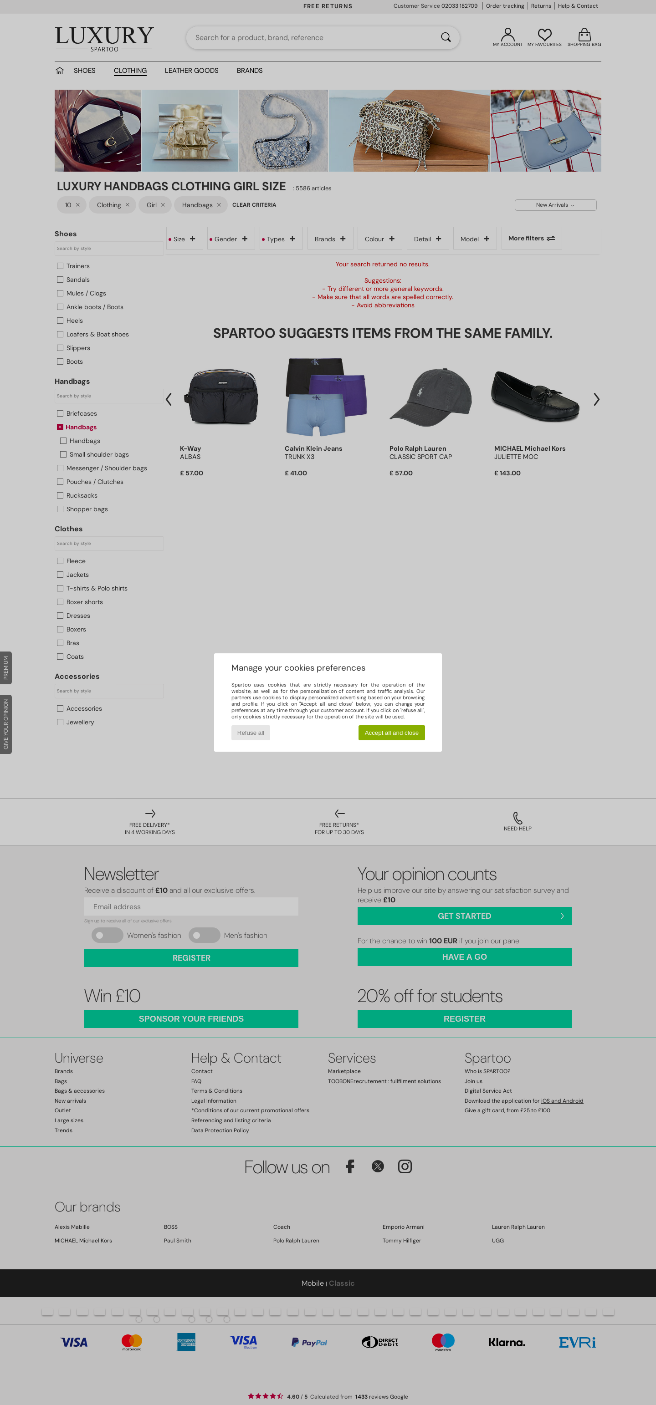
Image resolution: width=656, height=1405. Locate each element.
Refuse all (250, 732)
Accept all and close (392, 732)
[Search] (446, 37)
